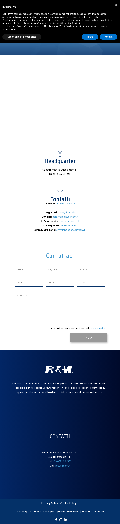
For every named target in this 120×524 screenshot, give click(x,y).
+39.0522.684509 (66, 203)
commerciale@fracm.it (65, 216)
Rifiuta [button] (90, 37)
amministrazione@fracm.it (71, 230)
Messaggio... (60, 307)
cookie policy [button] (93, 17)
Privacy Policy (98, 328)
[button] (115, 5)
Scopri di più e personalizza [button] (22, 37)
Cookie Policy (68, 503)
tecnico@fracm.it (69, 221)
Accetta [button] (108, 37)
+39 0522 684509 (62, 461)
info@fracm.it (67, 212)
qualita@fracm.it (69, 225)
